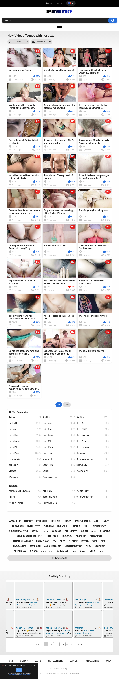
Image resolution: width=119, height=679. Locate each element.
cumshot (62, 551)
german (35, 531)
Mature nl (59, 459)
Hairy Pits (25, 447)
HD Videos (92, 453)
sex (103, 541)
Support (74, 661)
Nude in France (25, 503)
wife (94, 541)
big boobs (56, 531)
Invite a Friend (55, 661)
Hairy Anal (59, 423)
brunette (71, 531)
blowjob (18, 526)
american (35, 546)
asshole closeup (52, 546)
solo (86, 526)
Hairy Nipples (92, 441)
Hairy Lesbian (92, 435)
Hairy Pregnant (92, 447)
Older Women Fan (92, 459)
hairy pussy (42, 541)
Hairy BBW (92, 429)
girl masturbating (29, 536)
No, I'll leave (27, 674)
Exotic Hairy (25, 423)
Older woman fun (92, 497)
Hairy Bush (25, 435)
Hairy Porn (59, 447)
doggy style (47, 551)
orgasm (49, 526)
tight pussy (99, 526)
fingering (20, 551)
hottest (28, 521)
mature (100, 546)
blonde (73, 541)
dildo (62, 541)
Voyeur (59, 471)
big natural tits (18, 531)
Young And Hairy (59, 477)
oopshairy (25, 465)
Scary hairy (92, 465)
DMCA (108, 661)
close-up (81, 536)
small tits (33, 526)
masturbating (83, 521)
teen (88, 546)
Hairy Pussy (25, 453)
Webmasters (92, 661)
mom (45, 531)
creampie (62, 526)
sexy (93, 531)
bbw (74, 551)
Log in (59, 3)
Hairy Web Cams (59, 503)
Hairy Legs (59, 435)
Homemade (25, 459)
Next (66, 404)
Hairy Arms (92, 423)
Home (10, 661)
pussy (67, 521)
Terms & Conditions (12, 674)
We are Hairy (92, 491)
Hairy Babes (59, 429)
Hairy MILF (59, 441)
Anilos (25, 417)
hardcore (52, 536)
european (96, 536)
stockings (41, 521)
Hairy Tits (59, 453)
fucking (55, 521)
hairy (105, 521)
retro (85, 541)
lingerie (76, 526)
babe (101, 551)
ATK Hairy (59, 491)
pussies (105, 531)
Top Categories (20, 412)
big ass (33, 551)
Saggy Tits (59, 465)
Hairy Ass (25, 429)
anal (83, 551)
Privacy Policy (22, 674)
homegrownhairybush (25, 491)
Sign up (49, 3)
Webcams (25, 477)
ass (96, 521)
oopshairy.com (59, 497)
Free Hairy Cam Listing (60, 576)
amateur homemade (23, 541)
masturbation (74, 546)
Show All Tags (59, 558)
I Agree (19, 670)
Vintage (25, 471)
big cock (67, 536)
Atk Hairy (59, 417)
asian (84, 531)
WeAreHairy (92, 471)
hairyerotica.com (56, 674)
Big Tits (92, 417)
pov (54, 541)
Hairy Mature (25, 441)
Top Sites (14, 486)
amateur (15, 521)
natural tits (19, 546)
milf (92, 551)
